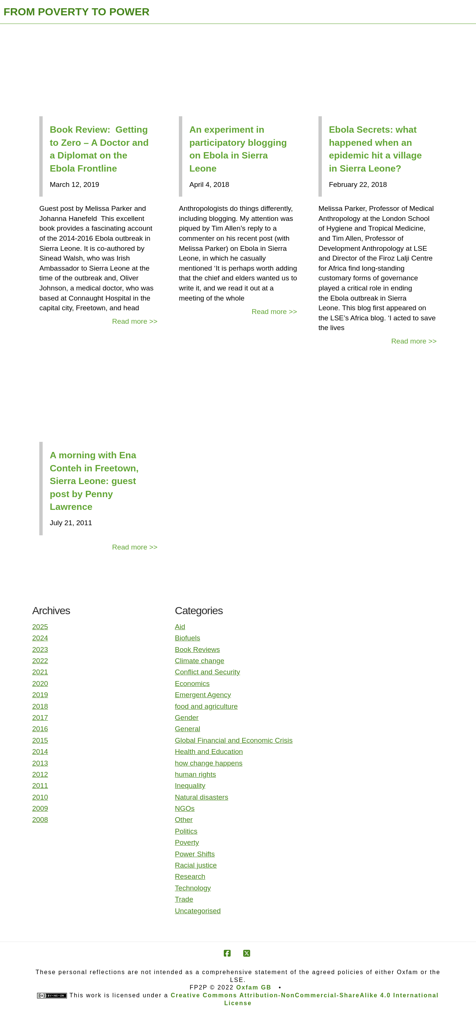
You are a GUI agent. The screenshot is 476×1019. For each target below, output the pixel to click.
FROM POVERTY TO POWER (77, 12)
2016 (40, 729)
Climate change (199, 661)
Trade (184, 899)
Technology (193, 888)
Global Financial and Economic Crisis (234, 740)
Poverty (187, 842)
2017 (40, 717)
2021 (40, 672)
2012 (40, 774)
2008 (40, 819)
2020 (40, 683)
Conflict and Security (207, 672)
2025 (40, 627)
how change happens (208, 763)
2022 (40, 661)
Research (190, 876)
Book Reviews (197, 649)
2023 (40, 649)
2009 (40, 808)
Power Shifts (195, 854)
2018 (40, 706)
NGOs (185, 808)
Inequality (190, 785)
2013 (40, 763)
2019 (40, 695)
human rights (195, 774)
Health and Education (209, 751)
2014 (40, 751)
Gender (186, 717)
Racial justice (196, 865)
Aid (180, 627)
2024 (40, 638)
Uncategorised (198, 911)
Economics (192, 683)
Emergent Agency (203, 695)
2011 (40, 785)
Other (184, 819)
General (187, 729)
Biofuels (187, 638)
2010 (40, 797)
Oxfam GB (253, 987)
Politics (186, 831)
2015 (40, 740)
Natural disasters (201, 797)
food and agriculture (206, 706)
